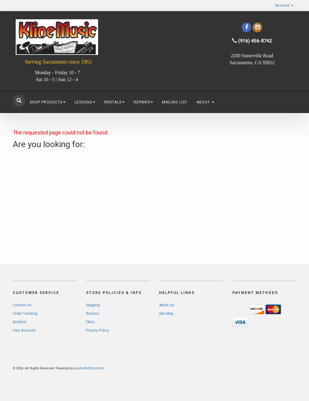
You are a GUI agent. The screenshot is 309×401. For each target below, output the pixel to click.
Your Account (24, 330)
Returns (92, 313)
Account (284, 5)
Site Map (166, 313)
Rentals (114, 102)
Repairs (143, 102)
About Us (166, 305)
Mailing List (174, 102)
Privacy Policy (97, 330)
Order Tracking (25, 313)
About (205, 102)
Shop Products (47, 102)
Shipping (93, 305)
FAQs (90, 322)
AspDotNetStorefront (89, 368)
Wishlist (19, 322)
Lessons (85, 102)
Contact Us (22, 305)
